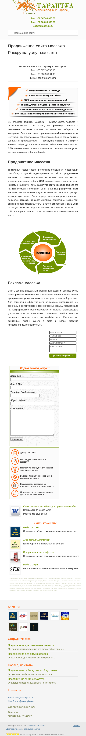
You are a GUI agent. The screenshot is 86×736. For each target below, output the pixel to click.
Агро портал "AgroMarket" (36, 540)
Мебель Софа (30, 564)
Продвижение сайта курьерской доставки (32, 670)
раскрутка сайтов (32, 729)
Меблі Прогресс (31, 527)
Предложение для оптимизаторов (28, 654)
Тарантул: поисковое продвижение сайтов (43, 7)
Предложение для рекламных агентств (31, 645)
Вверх (76, 725)
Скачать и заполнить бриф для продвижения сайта (49, 506)
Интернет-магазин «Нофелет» (38, 552)
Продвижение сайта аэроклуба (26, 679)
